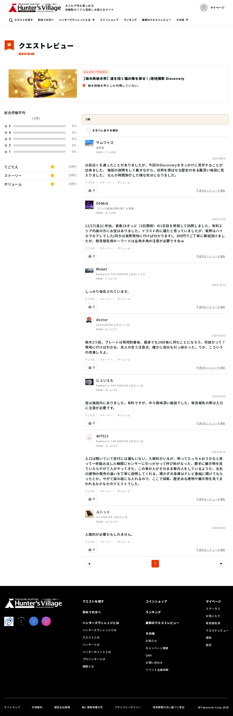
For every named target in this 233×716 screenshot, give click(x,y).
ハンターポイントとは (97, 652)
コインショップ (109, 19)
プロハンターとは (94, 659)
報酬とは (88, 666)
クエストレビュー (217, 630)
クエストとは (91, 637)
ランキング (130, 19)
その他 (180, 19)
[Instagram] (46, 621)
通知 (209, 638)
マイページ (213, 601)
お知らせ (151, 641)
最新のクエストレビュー (156, 19)
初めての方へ (46, 19)
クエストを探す (23, 19)
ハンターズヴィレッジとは (75, 19)
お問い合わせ (154, 663)
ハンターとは (91, 644)
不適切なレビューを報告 (210, 190)
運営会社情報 (62, 707)
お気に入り (213, 616)
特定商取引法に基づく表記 (169, 707)
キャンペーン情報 (157, 648)
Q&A (149, 655)
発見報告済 (213, 623)
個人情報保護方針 (92, 707)
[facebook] (33, 621)
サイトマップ (12, 707)
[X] (21, 621)
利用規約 (37, 707)
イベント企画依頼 (157, 670)
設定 (209, 645)
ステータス (213, 609)
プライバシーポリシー (128, 707)
